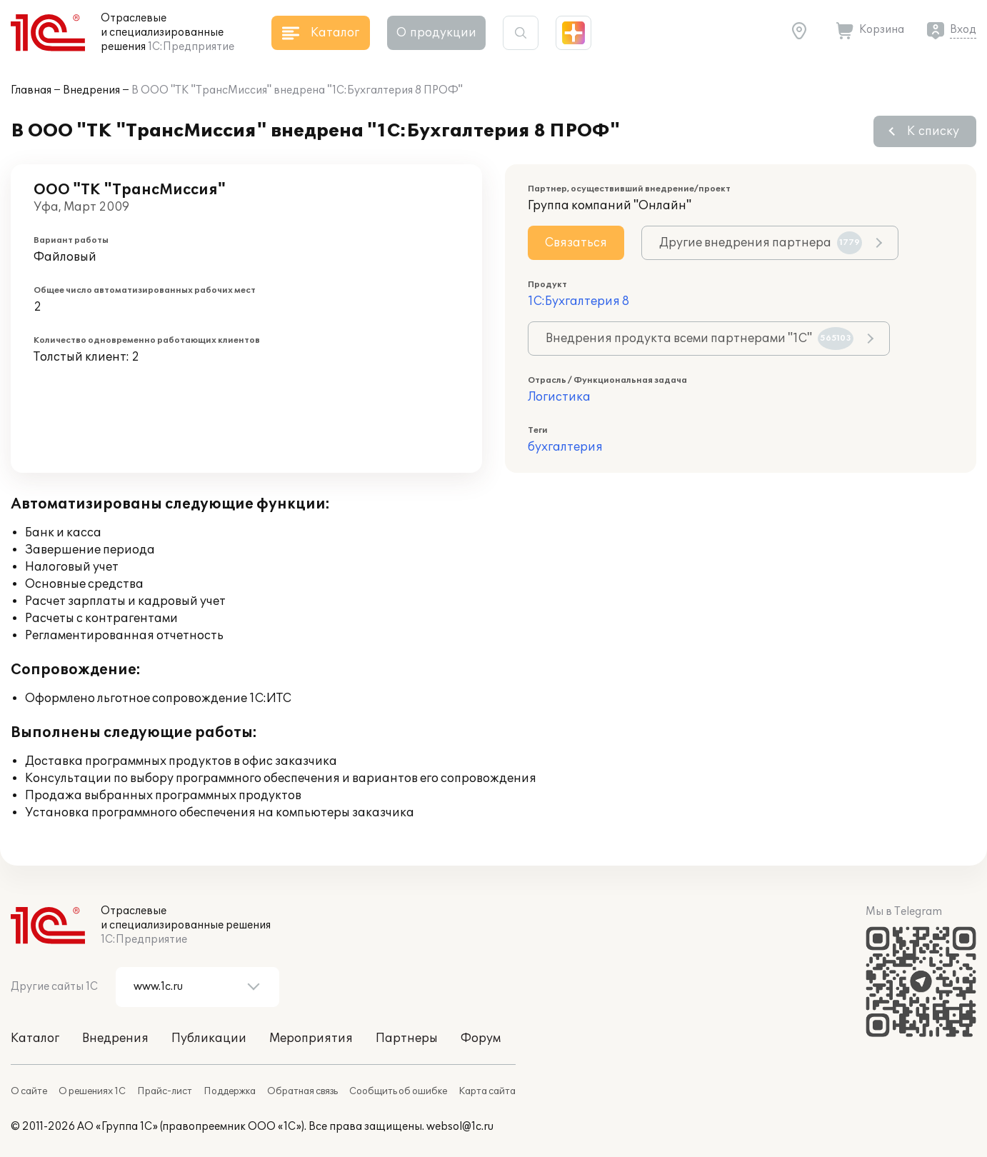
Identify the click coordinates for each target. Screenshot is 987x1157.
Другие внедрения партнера (760, 242)
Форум (481, 1038)
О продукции (436, 33)
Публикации (208, 1038)
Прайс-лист (164, 1091)
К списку (933, 131)
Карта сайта (487, 1091)
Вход (963, 30)
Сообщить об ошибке (398, 1091)
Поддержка (230, 1091)
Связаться (576, 243)
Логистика (559, 397)
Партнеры (407, 1038)
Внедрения (91, 90)
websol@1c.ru (460, 1127)
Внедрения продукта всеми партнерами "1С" (699, 338)
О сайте (29, 1091)
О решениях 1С (92, 1091)
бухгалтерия (565, 447)
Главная (31, 90)
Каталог (35, 1038)
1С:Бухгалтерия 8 (578, 301)
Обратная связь (302, 1091)
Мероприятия (311, 1038)
